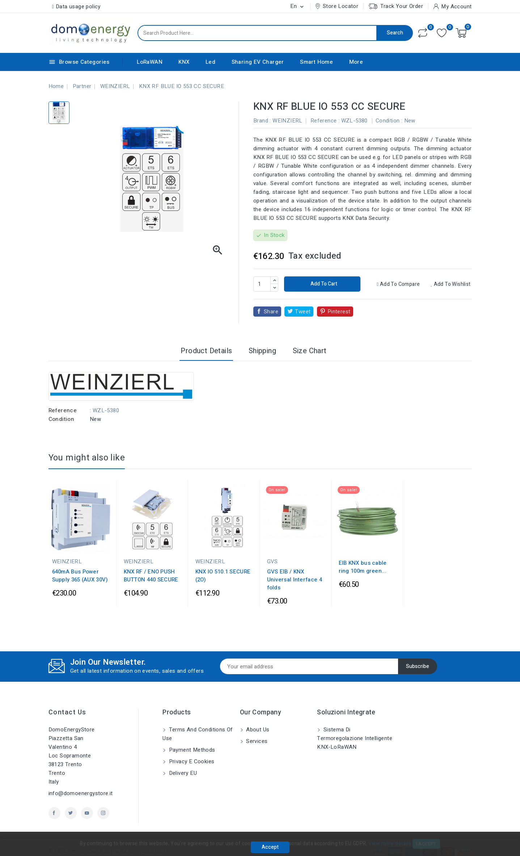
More (356, 62)
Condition (61, 419)
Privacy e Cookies (190, 761)
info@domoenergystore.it (80, 793)
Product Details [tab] (206, 351)
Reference (62, 410)
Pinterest (339, 312)
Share (271, 312)
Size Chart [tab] (310, 351)
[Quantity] (262, 284)
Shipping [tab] (262, 351)
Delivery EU (182, 773)
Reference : (324, 121)
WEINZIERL (287, 121)
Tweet (302, 312)
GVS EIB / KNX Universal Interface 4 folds (294, 580)
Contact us (67, 712)
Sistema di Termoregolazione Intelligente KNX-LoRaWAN (354, 738)
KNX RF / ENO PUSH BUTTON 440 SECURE (151, 576)
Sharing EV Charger (258, 62)
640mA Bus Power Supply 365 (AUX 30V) (80, 576)
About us (257, 730)
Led (210, 62)
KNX (183, 62)
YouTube (87, 813)
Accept (270, 847)
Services (256, 741)
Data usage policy (78, 7)
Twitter (71, 813)
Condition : (389, 121)
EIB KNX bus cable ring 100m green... (363, 567)
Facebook (54, 813)
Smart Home (316, 62)
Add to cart (323, 284)
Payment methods (191, 750)
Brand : (262, 121)
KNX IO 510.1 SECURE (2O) (223, 576)
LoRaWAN (149, 62)
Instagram (103, 813)
